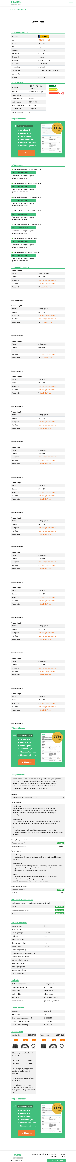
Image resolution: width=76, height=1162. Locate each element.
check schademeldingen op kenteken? (45, 1154)
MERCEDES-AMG (44, 40)
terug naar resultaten (18, 9)
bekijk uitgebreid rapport (47, 280)
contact (63, 1156)
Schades (16, 2)
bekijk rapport (27, 153)
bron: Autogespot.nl (17, 336)
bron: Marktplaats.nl (17, 300)
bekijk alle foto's (46, 287)
